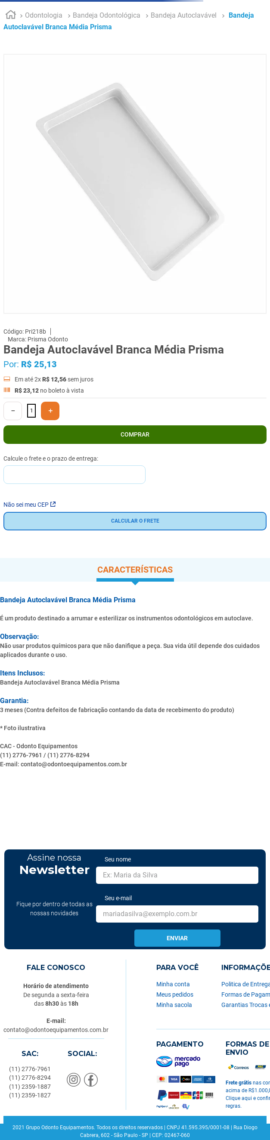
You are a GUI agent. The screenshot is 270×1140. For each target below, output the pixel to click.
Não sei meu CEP (29, 504)
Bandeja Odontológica (106, 15)
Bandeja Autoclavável (184, 15)
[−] (12, 411)
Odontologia (43, 15)
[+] (50, 411)
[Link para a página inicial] (10, 16)
